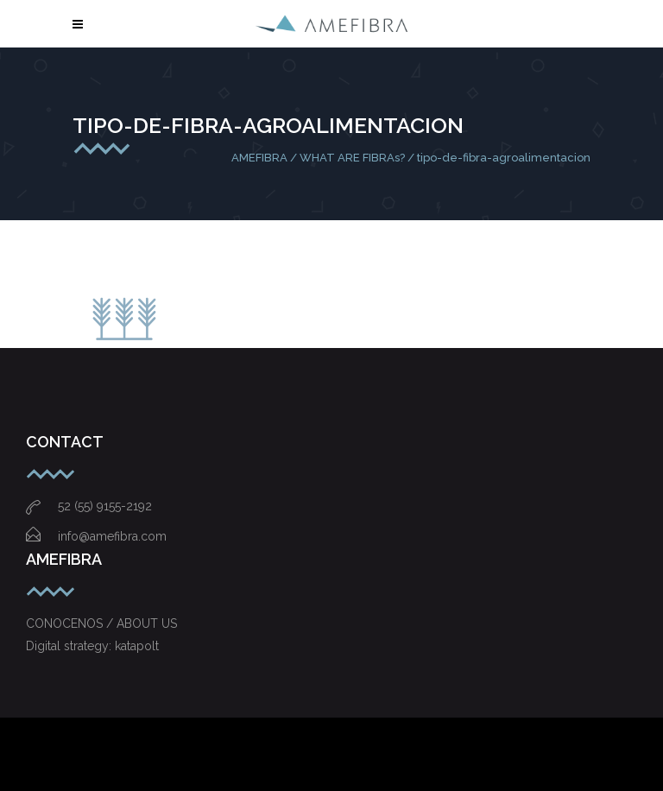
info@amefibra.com (96, 536)
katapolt (137, 646)
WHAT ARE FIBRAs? (352, 157)
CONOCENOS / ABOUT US (101, 623)
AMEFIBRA (259, 157)
